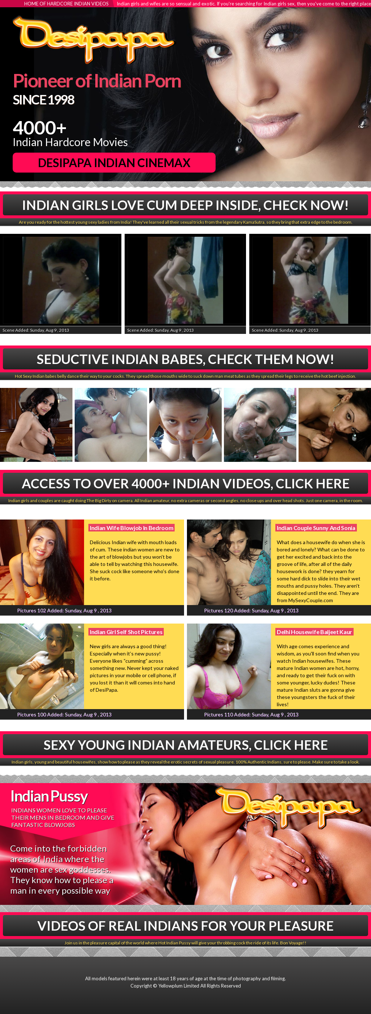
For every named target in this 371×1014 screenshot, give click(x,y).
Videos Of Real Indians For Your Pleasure (185, 926)
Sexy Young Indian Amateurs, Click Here (185, 745)
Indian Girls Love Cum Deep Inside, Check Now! (185, 205)
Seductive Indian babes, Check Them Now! (185, 359)
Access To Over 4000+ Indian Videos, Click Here (186, 483)
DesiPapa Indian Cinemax (114, 163)
